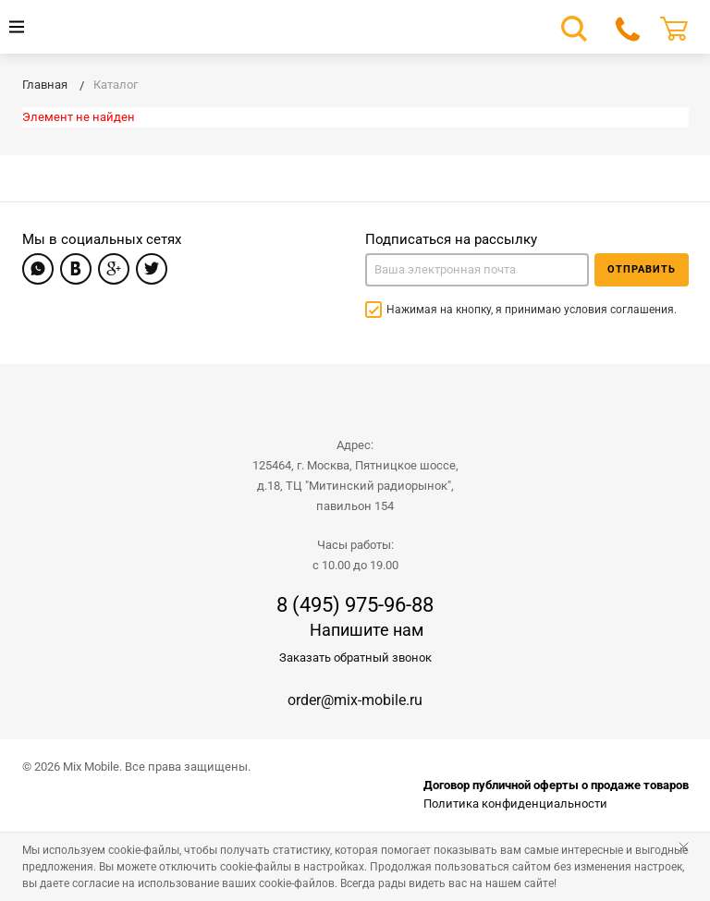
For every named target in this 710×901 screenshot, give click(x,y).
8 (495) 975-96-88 (355, 605)
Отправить (641, 269)
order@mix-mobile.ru (355, 700)
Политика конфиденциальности (515, 803)
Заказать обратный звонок (355, 657)
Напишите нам (366, 629)
